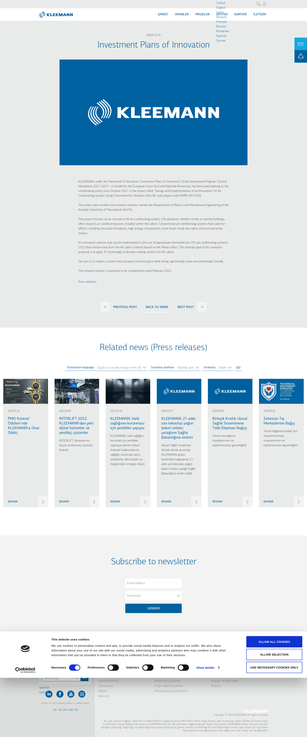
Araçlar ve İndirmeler (225, 681)
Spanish (221, 36)
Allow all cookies (274, 701)
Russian (221, 26)
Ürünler (182, 14)
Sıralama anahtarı (162, 367)
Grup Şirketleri (107, 665)
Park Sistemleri (164, 675)
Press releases (87, 282)
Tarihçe (102, 675)
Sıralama (209, 367)
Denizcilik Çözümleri (167, 681)
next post (185, 307)
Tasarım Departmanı (224, 665)
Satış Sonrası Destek (224, 655)
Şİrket (163, 14)
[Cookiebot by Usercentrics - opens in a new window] (25, 729)
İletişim (259, 14)
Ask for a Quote (300, 44)
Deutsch (221, 17)
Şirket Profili (106, 655)
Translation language (80, 367)
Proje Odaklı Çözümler (168, 686)
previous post (125, 307)
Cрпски (220, 40)
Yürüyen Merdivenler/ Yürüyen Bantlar (179, 665)
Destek (216, 645)
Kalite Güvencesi (222, 670)
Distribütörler (220, 660)
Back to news (157, 307)
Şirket (102, 645)
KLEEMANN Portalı (224, 675)
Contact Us (51, 671)
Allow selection (274, 713)
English (220, 7)
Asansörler (161, 655)
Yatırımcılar (105, 686)
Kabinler (159, 660)
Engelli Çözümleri (165, 670)
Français (221, 21)
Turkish (221, 3)
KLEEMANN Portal (300, 56)
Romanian (222, 31)
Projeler (202, 14)
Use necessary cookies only (274, 726)
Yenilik (102, 670)
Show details (205, 727)
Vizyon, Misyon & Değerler (115, 660)
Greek (220, 12)
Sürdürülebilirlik (108, 681)
